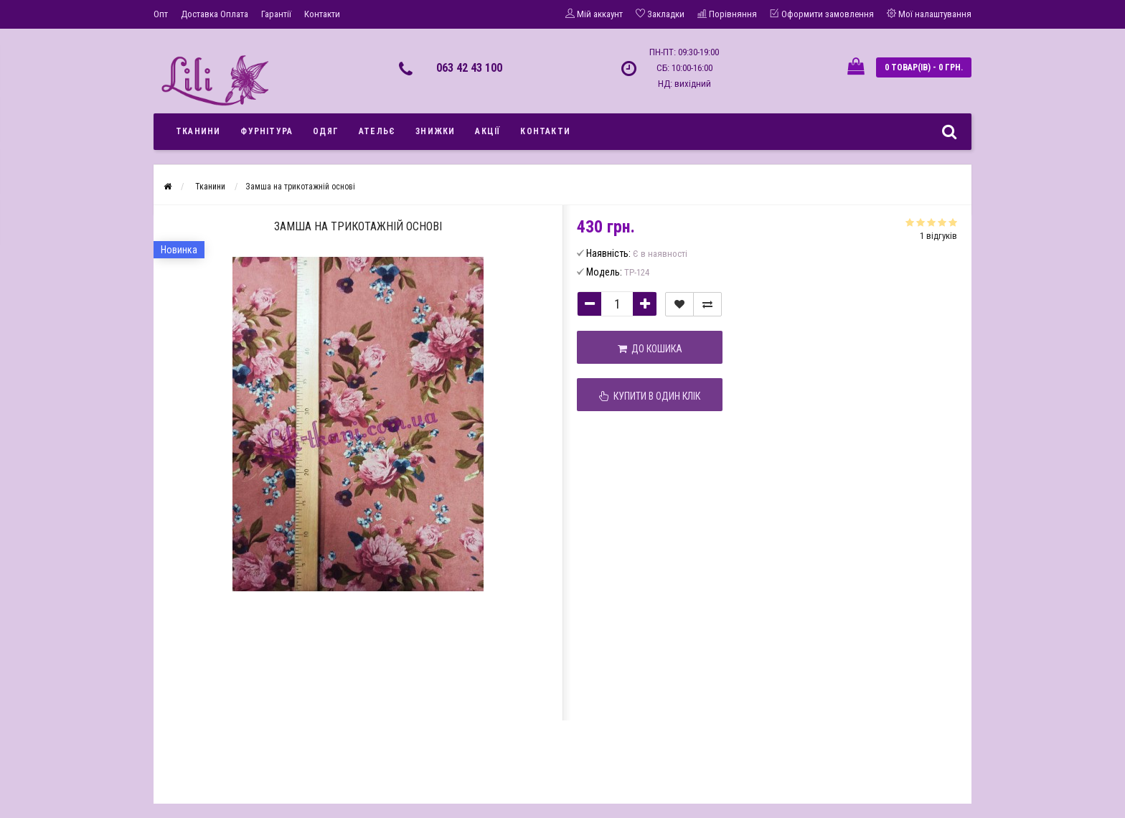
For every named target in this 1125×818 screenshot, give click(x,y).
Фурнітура (266, 131)
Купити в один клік (649, 396)
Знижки (435, 131)
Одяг (326, 131)
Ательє (377, 131)
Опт (161, 14)
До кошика (650, 348)
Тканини (198, 131)
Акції (487, 131)
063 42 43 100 (469, 68)
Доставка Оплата (214, 14)
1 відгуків (938, 235)
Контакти (322, 14)
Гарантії (276, 14)
